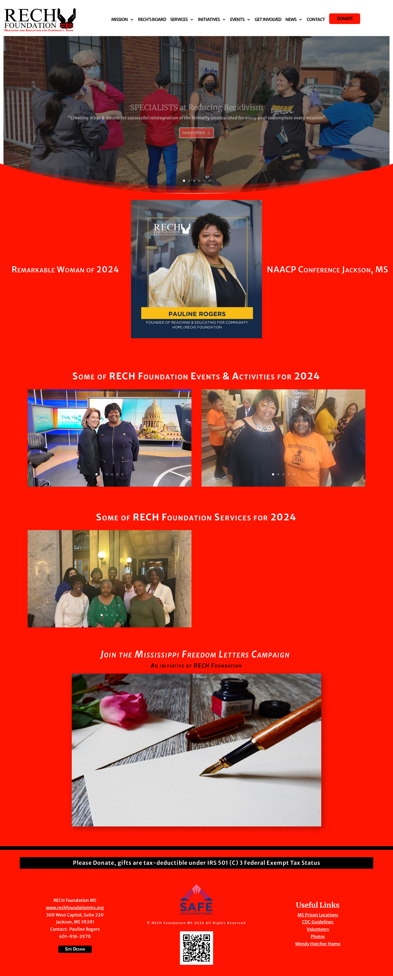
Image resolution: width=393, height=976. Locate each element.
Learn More (194, 136)
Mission (119, 19)
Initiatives (209, 19)
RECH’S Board (152, 19)
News (290, 19)
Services (179, 19)
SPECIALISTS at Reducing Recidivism (196, 115)
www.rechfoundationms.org (75, 907)
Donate (345, 18)
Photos (318, 936)
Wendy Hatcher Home (317, 944)
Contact (316, 19)
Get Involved (268, 19)
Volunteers (318, 929)
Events (237, 19)
